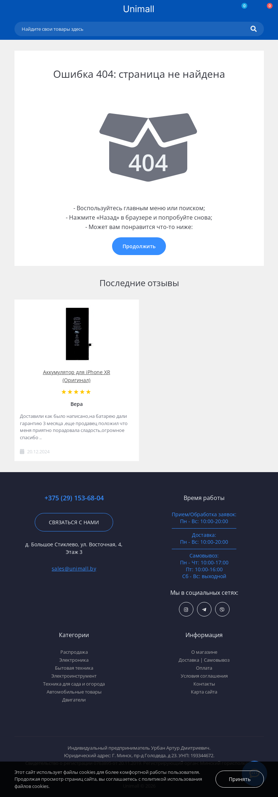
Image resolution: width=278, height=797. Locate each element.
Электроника (74, 660)
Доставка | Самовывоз (204, 660)
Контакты (204, 684)
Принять (240, 779)
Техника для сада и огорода (74, 684)
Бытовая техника (74, 668)
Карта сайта (204, 691)
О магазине (204, 652)
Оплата (204, 668)
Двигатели (74, 699)
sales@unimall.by (74, 568)
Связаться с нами (74, 522)
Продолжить (139, 246)
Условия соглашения (204, 676)
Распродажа (74, 652)
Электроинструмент (74, 676)
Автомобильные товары (74, 691)
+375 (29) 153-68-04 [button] (74, 498)
